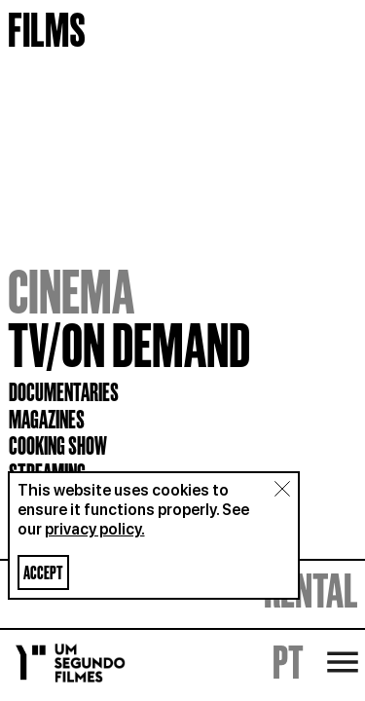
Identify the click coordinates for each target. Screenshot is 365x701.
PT (288, 662)
